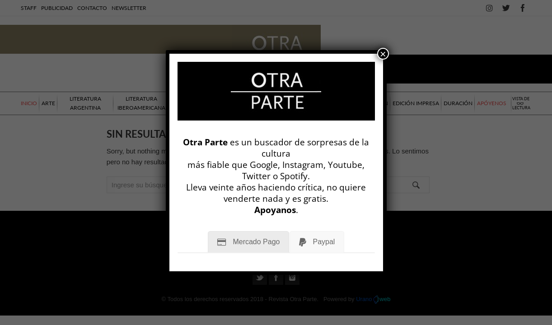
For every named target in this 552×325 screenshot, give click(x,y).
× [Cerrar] (383, 54)
